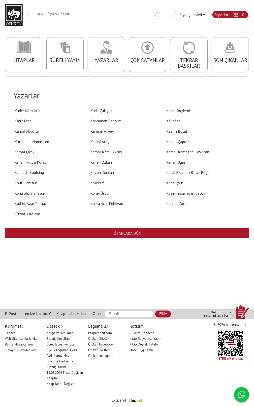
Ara (156, 14)
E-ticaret (119, 400)
